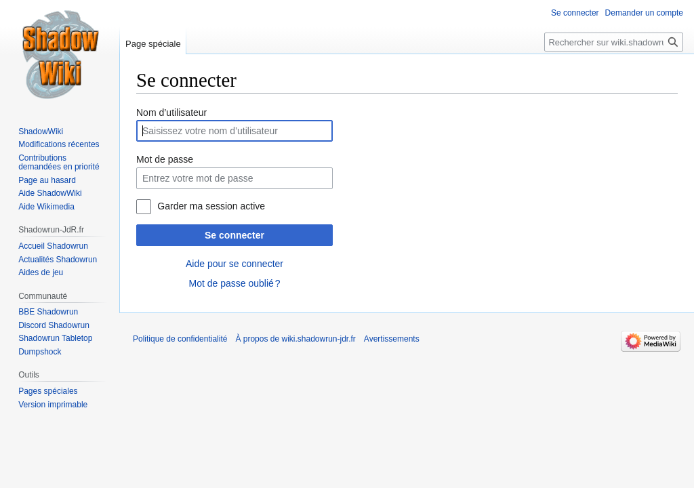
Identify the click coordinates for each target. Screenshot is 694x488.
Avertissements (392, 339)
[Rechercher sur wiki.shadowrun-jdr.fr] (613, 42)
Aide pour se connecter (234, 263)
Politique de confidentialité (180, 339)
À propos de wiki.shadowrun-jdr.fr (295, 339)
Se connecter (234, 235)
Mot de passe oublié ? (234, 283)
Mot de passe (164, 159)
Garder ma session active (211, 206)
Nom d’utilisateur (171, 112)
